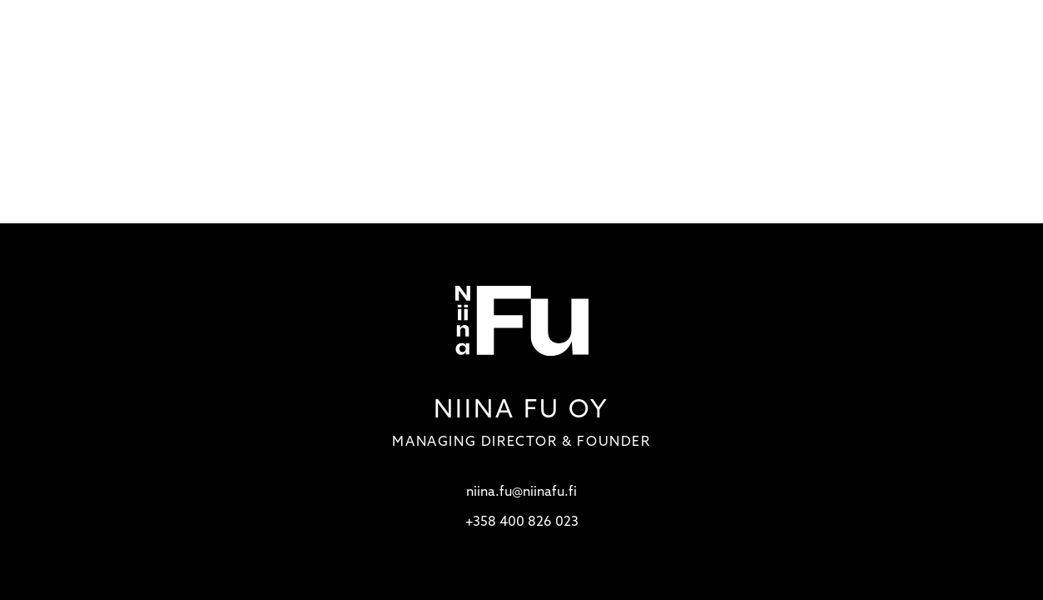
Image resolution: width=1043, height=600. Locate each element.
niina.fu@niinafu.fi (521, 492)
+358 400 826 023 (522, 522)
